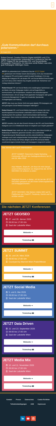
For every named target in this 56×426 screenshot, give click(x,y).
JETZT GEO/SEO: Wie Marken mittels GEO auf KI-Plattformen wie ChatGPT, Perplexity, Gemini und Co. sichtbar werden (32, 194)
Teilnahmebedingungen (18, 404)
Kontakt (9, 399)
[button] (52, 5)
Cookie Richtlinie (44, 399)
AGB (32, 404)
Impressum (42, 404)
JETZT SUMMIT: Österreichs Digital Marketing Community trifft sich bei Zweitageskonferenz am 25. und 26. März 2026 (32, 156)
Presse (18, 399)
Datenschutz (29, 399)
